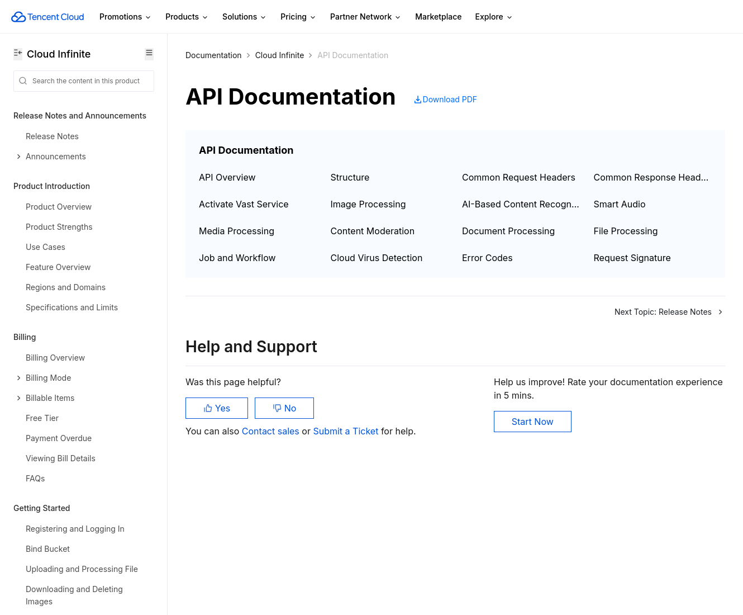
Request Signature (632, 257)
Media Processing (236, 230)
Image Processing (368, 204)
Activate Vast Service (244, 204)
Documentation (213, 55)
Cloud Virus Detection (377, 257)
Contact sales (272, 431)
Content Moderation (373, 230)
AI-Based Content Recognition (521, 204)
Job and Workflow (237, 257)
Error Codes (487, 257)
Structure (350, 177)
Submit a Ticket (346, 431)
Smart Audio (620, 204)
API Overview (227, 177)
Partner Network (366, 17)
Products (187, 17)
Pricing (298, 17)
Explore (494, 17)
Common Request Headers (518, 177)
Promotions (125, 17)
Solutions (244, 17)
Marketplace (438, 16)
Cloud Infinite (279, 55)
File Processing (626, 230)
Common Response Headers (653, 177)
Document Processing (508, 230)
